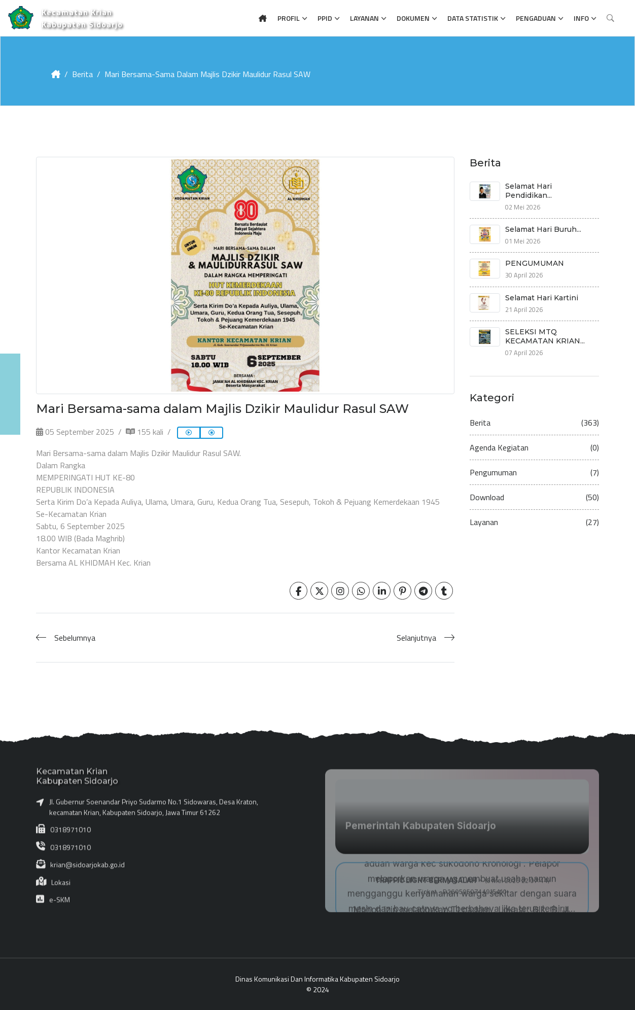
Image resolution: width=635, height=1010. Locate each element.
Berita (82, 74)
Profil (288, 18)
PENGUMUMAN (534, 263)
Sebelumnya (74, 638)
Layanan (364, 18)
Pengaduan (536, 18)
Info (581, 18)
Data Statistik (472, 18)
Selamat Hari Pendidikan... (528, 191)
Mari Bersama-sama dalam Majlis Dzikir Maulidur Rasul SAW (207, 74)
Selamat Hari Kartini (541, 297)
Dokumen (413, 18)
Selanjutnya (416, 638)
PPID (325, 18)
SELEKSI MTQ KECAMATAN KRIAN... (545, 336)
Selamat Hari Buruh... (543, 229)
